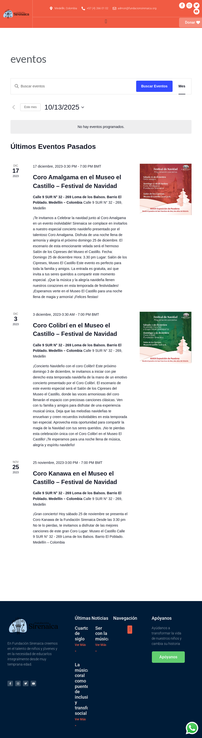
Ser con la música (102, 633)
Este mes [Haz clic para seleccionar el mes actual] (30, 107)
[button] (105, 21)
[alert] (101, 127)
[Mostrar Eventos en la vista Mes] (182, 86)
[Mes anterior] (13, 107)
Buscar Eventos (154, 86)
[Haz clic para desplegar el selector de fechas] (64, 107)
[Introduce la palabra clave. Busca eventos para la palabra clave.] (73, 86)
